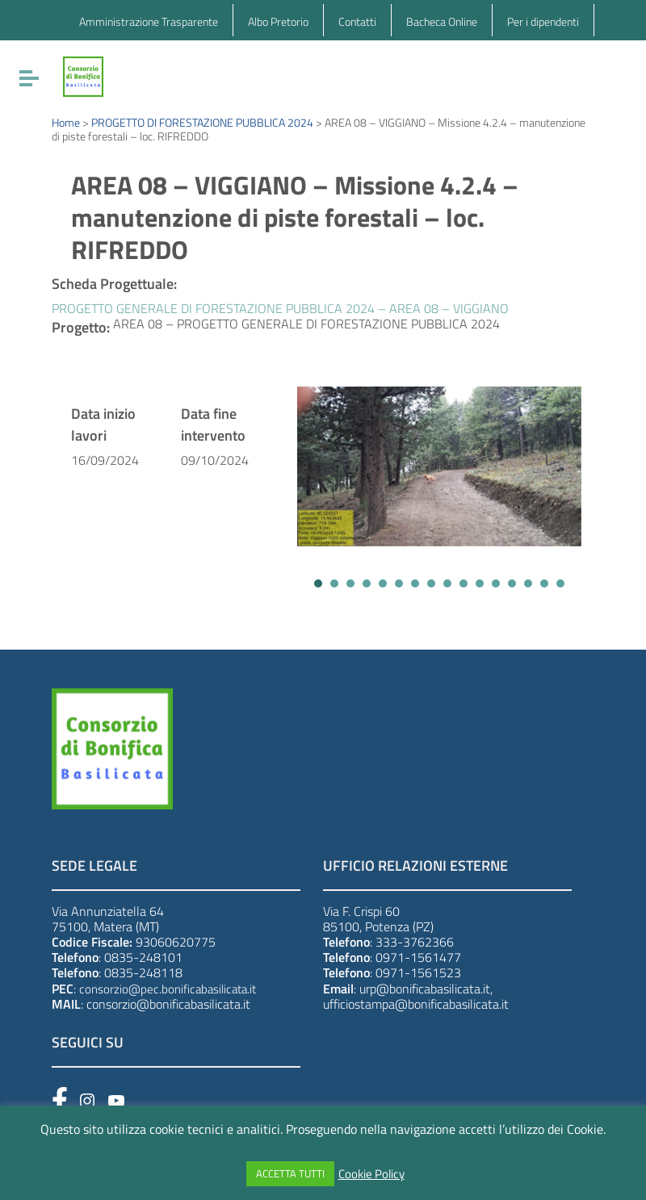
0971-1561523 (418, 972)
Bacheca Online (441, 21)
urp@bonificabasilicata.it (424, 988)
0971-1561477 (418, 957)
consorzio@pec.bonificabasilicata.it (167, 989)
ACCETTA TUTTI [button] (290, 1173)
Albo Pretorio (278, 21)
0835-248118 (143, 972)
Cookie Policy (371, 1174)
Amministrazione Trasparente (148, 21)
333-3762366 (414, 941)
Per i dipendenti (543, 21)
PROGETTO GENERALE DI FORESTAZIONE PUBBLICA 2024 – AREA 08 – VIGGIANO (280, 308)
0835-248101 (143, 957)
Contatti (357, 21)
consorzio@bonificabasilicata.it (168, 1004)
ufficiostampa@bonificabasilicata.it (416, 1004)
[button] (318, 583)
